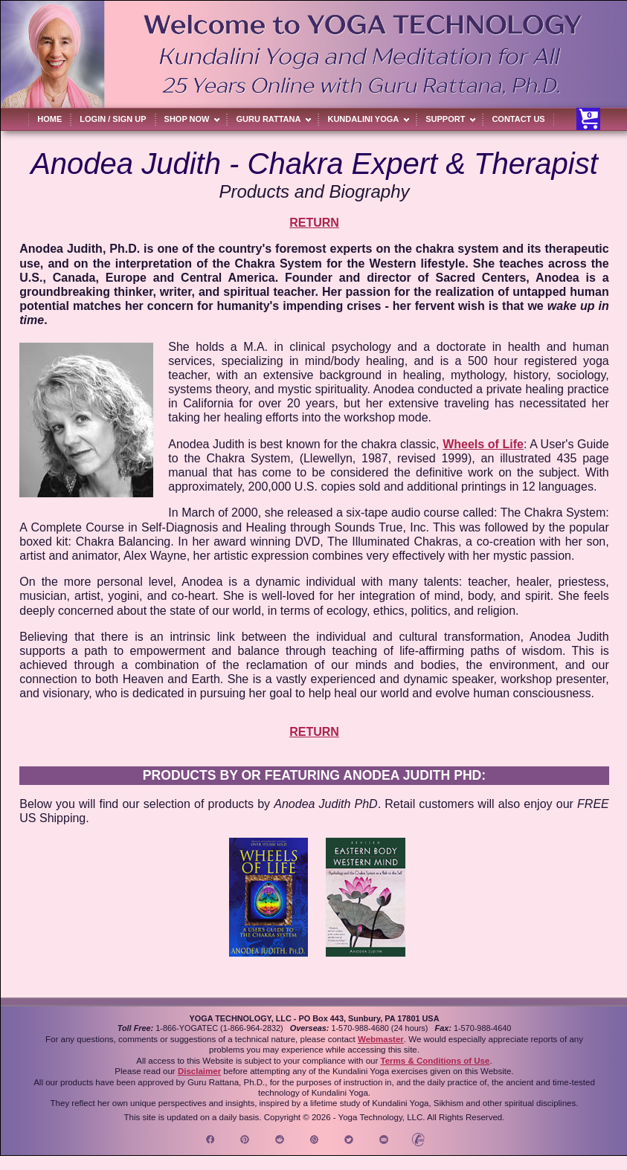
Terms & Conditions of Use (434, 1060)
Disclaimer (199, 1071)
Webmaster (381, 1039)
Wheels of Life (483, 444)
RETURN (314, 222)
